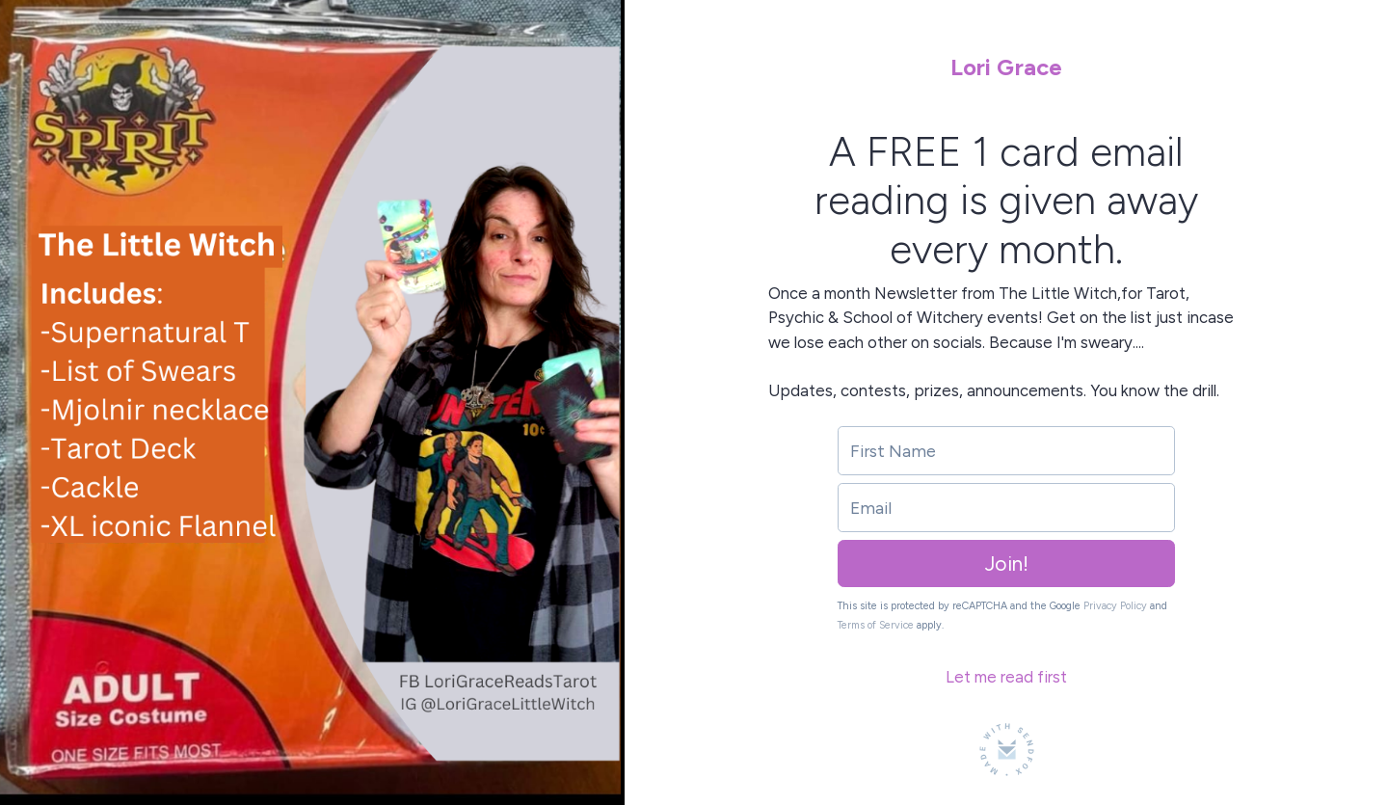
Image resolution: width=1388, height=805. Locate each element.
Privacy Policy (1115, 606)
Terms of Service (876, 625)
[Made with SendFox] (1006, 749)
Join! (1006, 563)
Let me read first (1006, 676)
